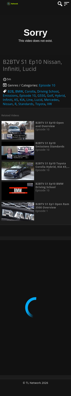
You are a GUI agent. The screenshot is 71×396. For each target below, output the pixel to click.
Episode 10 (47, 85)
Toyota (40, 104)
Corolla (30, 91)
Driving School (48, 91)
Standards (26, 104)
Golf (50, 95)
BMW (19, 91)
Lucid (38, 100)
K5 (16, 100)
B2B (10, 91)
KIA (22, 100)
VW (49, 104)
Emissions (10, 95)
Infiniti (7, 100)
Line (30, 100)
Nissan (8, 104)
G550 (41, 95)
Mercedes (51, 100)
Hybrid (60, 95)
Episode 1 (41, 210)
